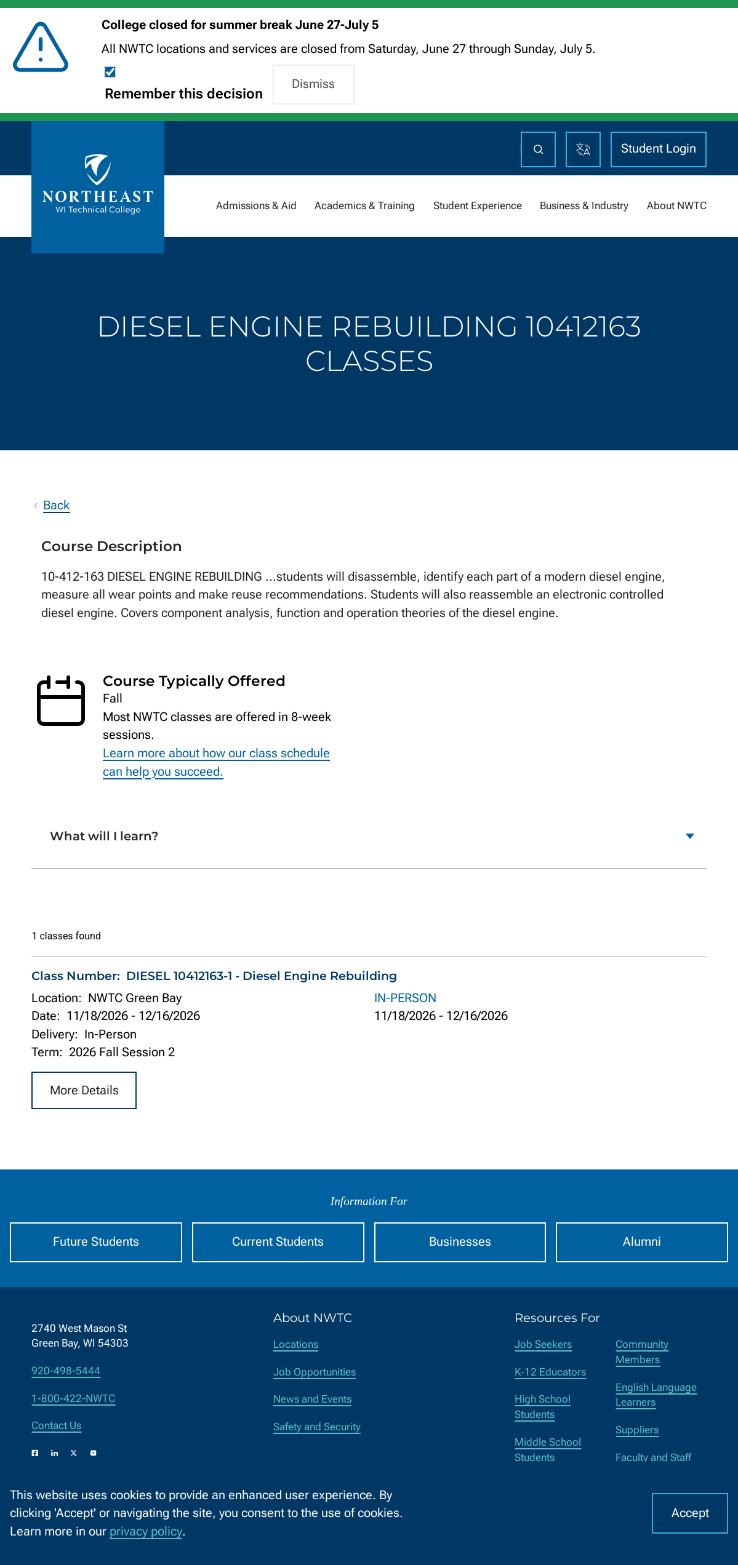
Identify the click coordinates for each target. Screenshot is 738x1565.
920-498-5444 (65, 1371)
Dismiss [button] (313, 84)
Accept (690, 1513)
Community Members (642, 1352)
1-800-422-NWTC (73, 1398)
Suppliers (637, 1430)
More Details (84, 1090)
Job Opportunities (314, 1372)
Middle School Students (548, 1449)
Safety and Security (317, 1427)
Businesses (460, 1242)
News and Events (312, 1399)
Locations (295, 1344)
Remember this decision (184, 93)
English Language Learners (656, 1395)
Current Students (278, 1242)
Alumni (642, 1242)
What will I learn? (104, 836)
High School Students (543, 1406)
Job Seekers (543, 1344)
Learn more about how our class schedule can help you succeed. (216, 762)
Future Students (96, 1242)
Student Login (658, 148)
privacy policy (146, 1531)
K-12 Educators (550, 1372)
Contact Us (56, 1426)
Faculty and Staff (653, 1457)
